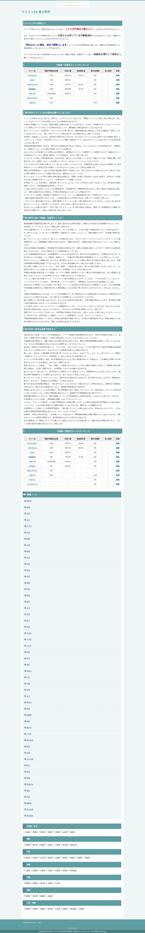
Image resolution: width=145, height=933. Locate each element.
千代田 (29, 639)
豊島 (28, 583)
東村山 (29, 702)
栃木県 (35, 845)
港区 (28, 602)
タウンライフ (32, 98)
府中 (28, 658)
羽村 (28, 797)
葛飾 (28, 551)
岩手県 (42, 832)
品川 (28, 558)
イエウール (32, 75)
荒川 (28, 621)
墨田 (28, 595)
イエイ (32, 80)
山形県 (65, 832)
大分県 (57, 909)
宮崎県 (65, 909)
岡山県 (42, 883)
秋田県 (50, 832)
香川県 (35, 896)
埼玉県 (50, 845)
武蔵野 (29, 715)
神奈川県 (73, 845)
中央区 (29, 633)
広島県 (50, 883)
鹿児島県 (73, 909)
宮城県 (57, 832)
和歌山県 (73, 870)
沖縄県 (81, 909)
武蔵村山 (30, 784)
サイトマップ (72, 928)
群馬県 (42, 845)
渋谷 (28, 614)
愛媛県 (42, 896)
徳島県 (27, 896)
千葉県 (57, 845)
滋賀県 (35, 870)
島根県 (35, 883)
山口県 (57, 883)
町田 (28, 652)
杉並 (28, 532)
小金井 (29, 734)
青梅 (28, 721)
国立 (28, 772)
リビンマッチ (32, 84)
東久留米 (30, 740)
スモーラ (32, 93)
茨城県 (27, 845)
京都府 (42, 870)
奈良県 (65, 870)
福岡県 (27, 909)
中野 (28, 576)
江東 (28, 545)
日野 (28, 690)
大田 (28, 513)
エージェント (32, 484)
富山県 (35, 857)
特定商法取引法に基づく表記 (32, 922)
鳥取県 (27, 883)
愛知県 (87, 857)
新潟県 (27, 857)
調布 (28, 665)
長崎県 (42, 909)
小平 (28, 677)
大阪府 (50, 870)
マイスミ (32, 480)
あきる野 (30, 759)
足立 (28, 520)
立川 (28, 696)
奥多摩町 (30, 816)
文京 (28, 608)
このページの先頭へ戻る (116, 918)
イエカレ (32, 466)
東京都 (65, 845)
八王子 (29, 646)
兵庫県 (57, 870)
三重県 (27, 870)
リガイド (32, 103)
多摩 (28, 709)
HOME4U (32, 89)
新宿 (28, 570)
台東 (28, 627)
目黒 (28, 589)
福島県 (72, 832)
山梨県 (57, 857)
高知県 (50, 896)
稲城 (28, 753)
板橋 (28, 539)
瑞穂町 (29, 803)
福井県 (50, 857)
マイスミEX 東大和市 (36, 12)
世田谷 (29, 501)
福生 (28, 790)
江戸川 (29, 526)
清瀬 (28, 778)
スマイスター (32, 443)
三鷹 (28, 683)
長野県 (65, 857)
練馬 (28, 507)
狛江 (28, 765)
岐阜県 (72, 857)
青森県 (35, 832)
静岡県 (80, 857)
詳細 (117, 75)
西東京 (29, 671)
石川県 (42, 857)
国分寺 (29, 728)
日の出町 (30, 809)
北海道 (27, 832)
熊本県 (50, 909)
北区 (28, 564)
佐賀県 (35, 909)
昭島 (28, 746)
